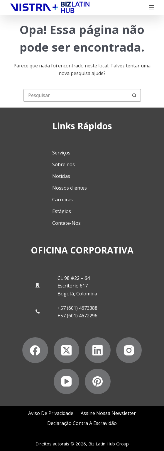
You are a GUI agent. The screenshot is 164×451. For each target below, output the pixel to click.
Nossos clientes (69, 188)
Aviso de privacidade (50, 413)
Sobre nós (63, 164)
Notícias (61, 176)
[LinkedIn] (98, 350)
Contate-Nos (66, 223)
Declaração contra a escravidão (82, 423)
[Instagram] (129, 350)
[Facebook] (35, 350)
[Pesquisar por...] (75, 95)
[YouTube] (67, 381)
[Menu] (151, 7)
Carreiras (62, 199)
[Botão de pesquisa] (134, 95)
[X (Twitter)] (67, 350)
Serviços (61, 152)
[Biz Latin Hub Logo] (50, 7)
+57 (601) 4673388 (77, 308)
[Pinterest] (98, 381)
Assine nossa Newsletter (108, 413)
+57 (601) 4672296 (77, 315)
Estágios (61, 211)
